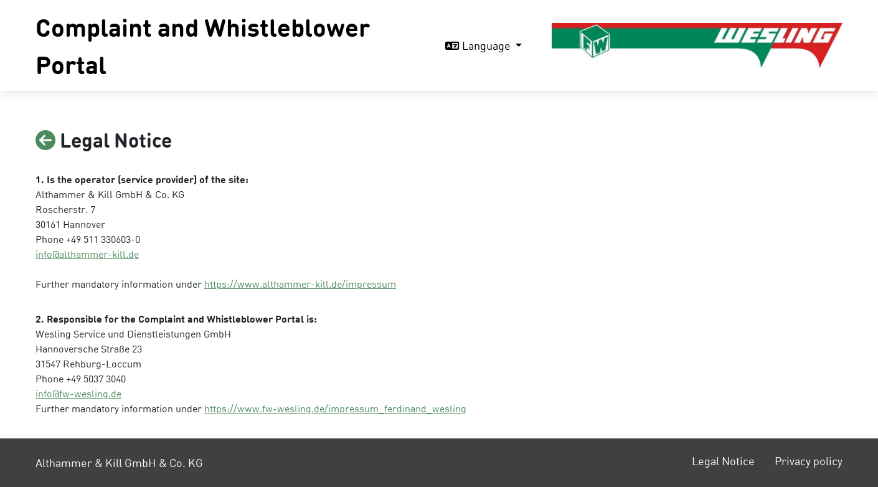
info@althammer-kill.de (87, 253)
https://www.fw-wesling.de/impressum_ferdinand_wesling (335, 408)
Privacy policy (809, 460)
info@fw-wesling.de (78, 393)
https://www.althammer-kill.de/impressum (300, 283)
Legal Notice (723, 460)
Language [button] (479, 45)
